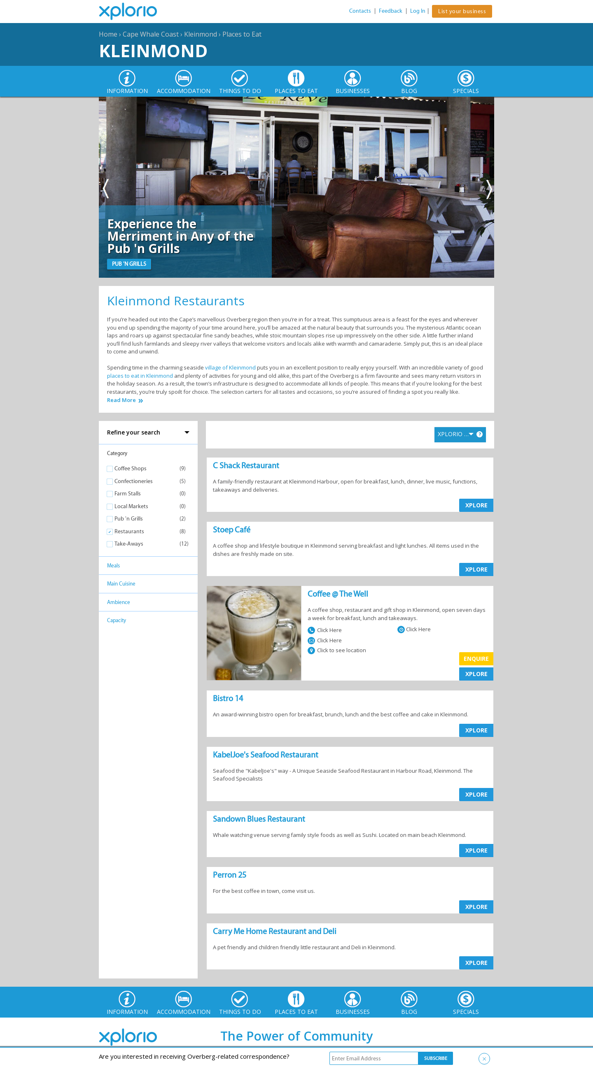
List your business (462, 11)
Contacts (360, 10)
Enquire (476, 658)
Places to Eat (241, 34)
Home (108, 34)
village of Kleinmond (230, 367)
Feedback (390, 10)
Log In (417, 10)
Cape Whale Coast (151, 34)
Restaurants (129, 531)
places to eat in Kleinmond (140, 375)
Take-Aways (128, 543)
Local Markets (131, 506)
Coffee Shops (130, 468)
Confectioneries (133, 481)
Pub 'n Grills (128, 518)
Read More (121, 400)
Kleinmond (200, 34)
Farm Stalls (127, 493)
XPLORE (476, 505)
